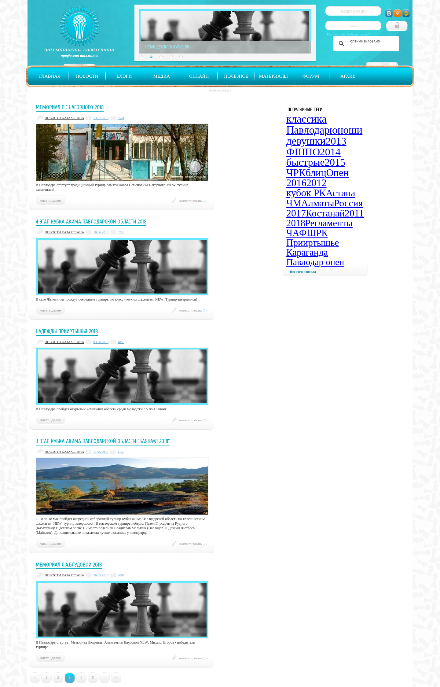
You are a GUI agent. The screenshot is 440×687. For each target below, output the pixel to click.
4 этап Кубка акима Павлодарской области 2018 (91, 222)
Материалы (273, 76)
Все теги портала (303, 271)
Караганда (307, 252)
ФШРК (313, 232)
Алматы (317, 203)
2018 (295, 223)
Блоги (124, 76)
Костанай (325, 213)
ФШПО (303, 151)
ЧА (292, 232)
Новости (87, 76)
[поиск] (365, 41)
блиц (316, 172)
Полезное (236, 76)
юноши (345, 130)
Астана (340, 192)
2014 (330, 151)
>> (116, 677)
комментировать (192, 200)
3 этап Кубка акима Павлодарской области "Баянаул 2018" (103, 441)
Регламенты (329, 223)
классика (306, 119)
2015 (334, 162)
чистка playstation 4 (220, 89)
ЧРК (296, 172)
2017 (296, 213)
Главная (50, 76)
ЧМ (293, 203)
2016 (296, 182)
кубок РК (306, 192)
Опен (337, 172)
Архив (348, 76)
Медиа (161, 76)
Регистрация (336, 34)
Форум (310, 76)
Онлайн (199, 76)
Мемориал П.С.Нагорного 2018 (70, 107)
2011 (354, 213)
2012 (316, 182)
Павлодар (308, 130)
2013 (335, 141)
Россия (348, 203)
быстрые (305, 162)
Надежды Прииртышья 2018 (67, 331)
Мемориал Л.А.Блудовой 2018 (69, 565)
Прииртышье (312, 242)
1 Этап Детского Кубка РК (167, 46)
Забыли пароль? (358, 34)
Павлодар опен (315, 262)
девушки (306, 141)
